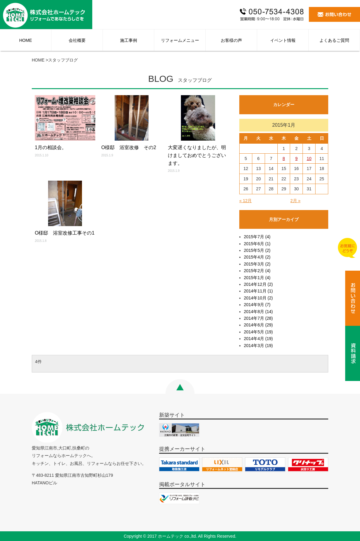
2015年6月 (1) (257, 243)
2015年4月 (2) (257, 257)
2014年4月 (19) (258, 338)
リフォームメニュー (180, 40)
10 (309, 158)
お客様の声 (231, 40)
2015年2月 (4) (257, 270)
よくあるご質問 (334, 40)
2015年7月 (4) (257, 236)
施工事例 (128, 40)
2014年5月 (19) (258, 331)
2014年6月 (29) (258, 324)
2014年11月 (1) (258, 291)
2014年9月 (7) (257, 304)
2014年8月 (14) (258, 311)
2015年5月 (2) (257, 250)
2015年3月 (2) (257, 264)
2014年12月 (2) (258, 284)
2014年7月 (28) (258, 318)
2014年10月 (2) (258, 298)
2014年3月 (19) (258, 345)
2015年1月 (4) (257, 277)
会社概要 (77, 40)
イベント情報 (283, 40)
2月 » (295, 200)
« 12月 (245, 200)
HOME (25, 40)
